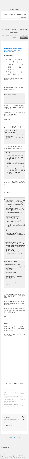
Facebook (15, 456)
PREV (10, 437)
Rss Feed (6, 456)
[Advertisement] (14, 363)
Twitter (11, 456)
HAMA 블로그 (8, 417)
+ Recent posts (5, 447)
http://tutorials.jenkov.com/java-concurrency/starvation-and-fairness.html (13, 50)
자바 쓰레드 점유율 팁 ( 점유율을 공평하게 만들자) (14, 15)
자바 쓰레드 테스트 (8, 399)
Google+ (23, 456)
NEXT (18, 437)
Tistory (13, 455)
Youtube (19, 456)
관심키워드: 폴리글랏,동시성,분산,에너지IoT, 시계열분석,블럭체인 (11, 421)
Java (6, 390)
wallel (21, 455)
